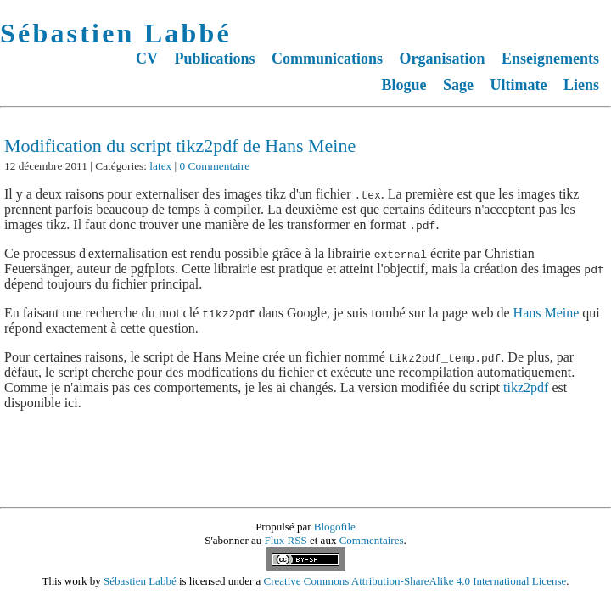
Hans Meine (546, 313)
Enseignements (550, 58)
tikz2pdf (525, 387)
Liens (581, 84)
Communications (327, 58)
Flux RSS (286, 540)
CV (147, 58)
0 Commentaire (215, 166)
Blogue (403, 84)
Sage (458, 84)
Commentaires (371, 540)
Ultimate (518, 84)
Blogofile (335, 526)
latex (160, 166)
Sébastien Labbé (116, 33)
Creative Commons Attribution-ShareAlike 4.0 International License (415, 581)
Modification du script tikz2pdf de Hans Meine (180, 145)
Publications (214, 58)
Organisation (442, 58)
